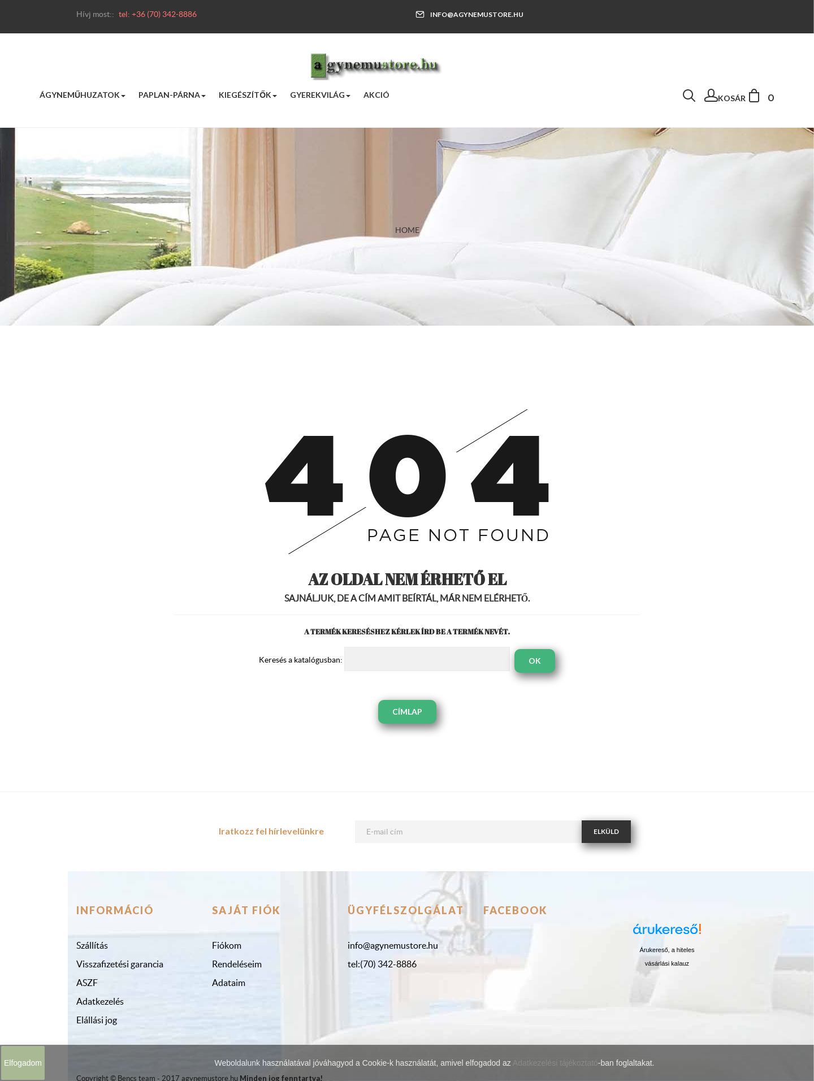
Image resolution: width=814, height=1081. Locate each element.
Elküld (606, 831)
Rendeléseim (237, 964)
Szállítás (92, 945)
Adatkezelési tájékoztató (555, 1062)
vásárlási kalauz (667, 963)
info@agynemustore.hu (469, 14)
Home (407, 230)
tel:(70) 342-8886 (382, 964)
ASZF (87, 983)
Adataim (228, 983)
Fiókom (226, 945)
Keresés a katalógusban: (301, 659)
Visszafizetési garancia (119, 964)
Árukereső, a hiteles (666, 949)
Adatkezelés (100, 1001)
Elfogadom (23, 1062)
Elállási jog (96, 1020)
